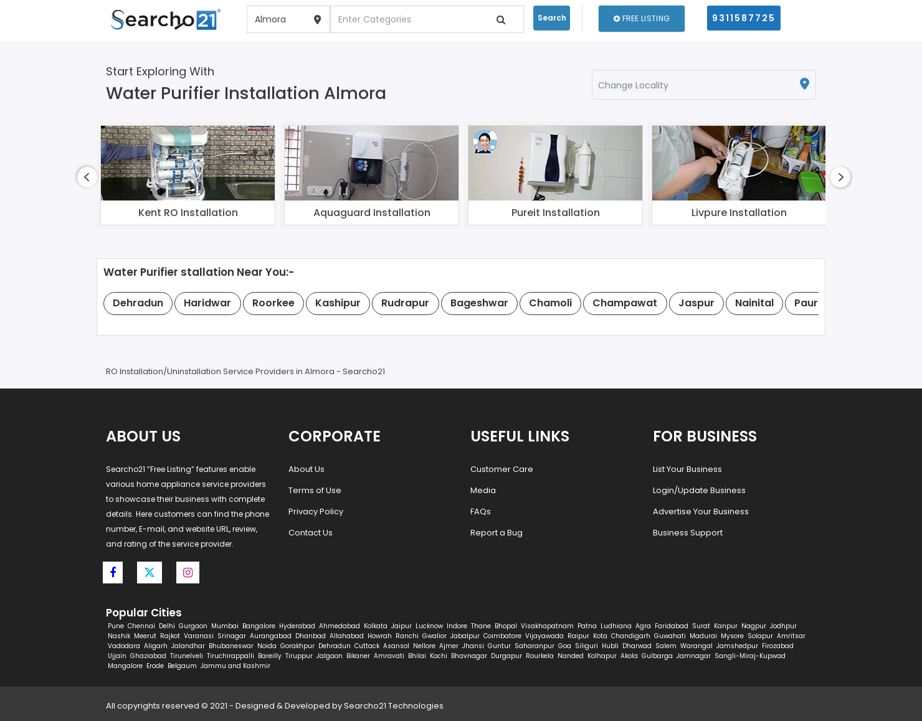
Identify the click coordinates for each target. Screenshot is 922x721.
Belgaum (182, 666)
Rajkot (170, 636)
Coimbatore (502, 636)
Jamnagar (694, 656)
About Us (306, 469)
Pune (116, 626)
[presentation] (87, 177)
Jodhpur (783, 626)
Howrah (380, 636)
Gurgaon (193, 626)
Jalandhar (188, 646)
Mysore (732, 636)
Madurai (703, 636)
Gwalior (434, 636)
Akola (629, 656)
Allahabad (347, 636)
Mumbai (225, 626)
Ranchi (407, 636)
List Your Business (687, 469)
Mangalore (125, 666)
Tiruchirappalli (230, 656)
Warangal (696, 646)
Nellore (424, 646)
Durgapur (506, 656)
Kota (600, 636)
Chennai (141, 626)
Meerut (145, 636)
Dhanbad (310, 636)
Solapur (760, 636)
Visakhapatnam (547, 626)
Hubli (610, 646)
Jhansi (473, 646)
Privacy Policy (315, 511)
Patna (587, 626)
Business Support (688, 533)
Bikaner (358, 656)
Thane (481, 626)
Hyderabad (297, 626)
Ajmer (449, 646)
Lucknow (429, 626)
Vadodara (124, 646)
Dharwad (637, 646)
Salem (666, 646)
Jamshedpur (737, 646)
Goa (564, 646)
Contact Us (310, 533)
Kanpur (726, 626)
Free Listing (642, 18)
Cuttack (366, 646)
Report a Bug (496, 533)
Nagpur (753, 626)
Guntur (499, 646)
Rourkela (540, 656)
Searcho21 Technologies (394, 706)
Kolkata (375, 626)
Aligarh (156, 646)
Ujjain (117, 656)
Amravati (389, 656)
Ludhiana (616, 626)
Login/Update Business (699, 490)
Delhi (167, 626)
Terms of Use (314, 490)
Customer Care (501, 469)
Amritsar (791, 636)
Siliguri (586, 646)
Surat (701, 626)
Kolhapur (602, 656)
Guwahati (670, 636)
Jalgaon (329, 656)
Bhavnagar (469, 656)
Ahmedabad (339, 626)
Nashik (119, 636)
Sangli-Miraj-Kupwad (750, 656)
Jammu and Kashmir (235, 666)
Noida (267, 646)
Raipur (578, 636)
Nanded (571, 656)
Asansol (396, 646)
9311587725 (744, 18)
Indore (457, 626)
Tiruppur (299, 656)
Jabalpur (465, 636)
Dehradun (334, 646)
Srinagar (231, 636)
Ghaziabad (148, 656)
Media (483, 490)
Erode (155, 666)
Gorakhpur (297, 646)
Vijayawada (544, 636)
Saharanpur (534, 646)
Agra (643, 626)
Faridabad (671, 626)
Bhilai (417, 656)
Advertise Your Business (701, 511)
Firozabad (778, 646)
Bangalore (258, 626)
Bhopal (506, 626)
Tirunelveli (186, 656)
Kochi (438, 656)
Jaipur (401, 626)
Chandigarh (630, 636)
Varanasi (199, 636)
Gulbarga (657, 656)
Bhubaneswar (231, 646)
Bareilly (270, 656)
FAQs (480, 511)
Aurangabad (271, 636)
